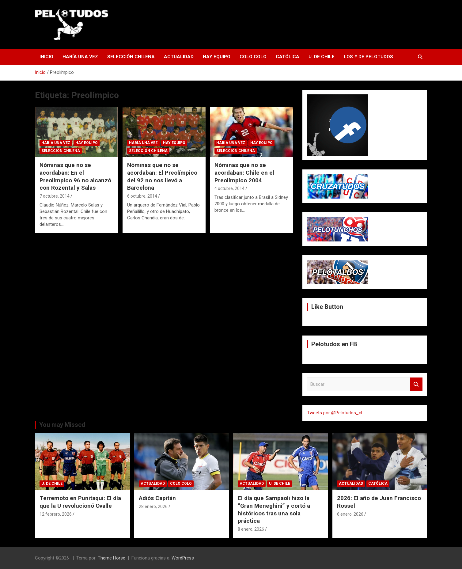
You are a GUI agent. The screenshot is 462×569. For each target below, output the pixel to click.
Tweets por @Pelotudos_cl (334, 412)
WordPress (183, 558)
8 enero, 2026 (251, 529)
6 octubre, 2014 (142, 196)
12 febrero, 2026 (56, 514)
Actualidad (179, 56)
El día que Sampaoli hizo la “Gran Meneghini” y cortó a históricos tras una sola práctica (274, 509)
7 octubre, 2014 (55, 196)
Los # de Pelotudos (368, 56)
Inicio (46, 56)
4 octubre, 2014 (229, 188)
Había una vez (80, 56)
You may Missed (62, 424)
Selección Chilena (131, 56)
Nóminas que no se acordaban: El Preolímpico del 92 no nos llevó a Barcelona (162, 176)
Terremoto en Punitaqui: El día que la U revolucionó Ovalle (80, 502)
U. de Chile (322, 56)
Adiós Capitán (157, 498)
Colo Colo (253, 56)
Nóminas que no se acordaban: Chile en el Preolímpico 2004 (244, 172)
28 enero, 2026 (153, 506)
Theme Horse (111, 558)
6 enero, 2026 (350, 514)
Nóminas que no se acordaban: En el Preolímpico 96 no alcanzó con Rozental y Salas (75, 176)
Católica (287, 56)
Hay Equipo (216, 56)
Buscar (416, 384)
